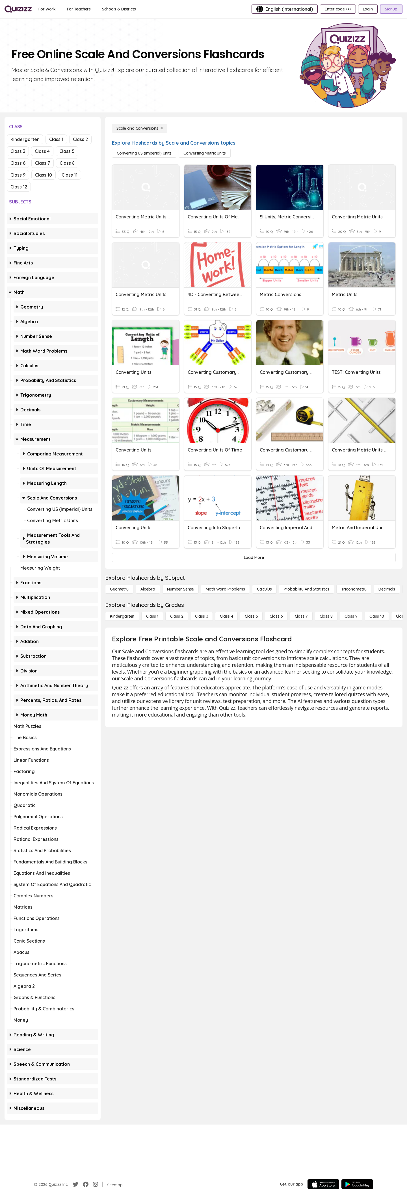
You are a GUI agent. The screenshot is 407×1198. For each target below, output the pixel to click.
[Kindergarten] (122, 616)
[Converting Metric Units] (205, 153)
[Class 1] (152, 616)
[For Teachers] (78, 9)
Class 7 (42, 163)
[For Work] (47, 9)
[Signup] (391, 9)
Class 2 (80, 139)
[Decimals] (387, 589)
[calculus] (264, 589)
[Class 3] (201, 616)
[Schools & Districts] (119, 9)
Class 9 (17, 175)
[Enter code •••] (338, 9)
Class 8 (67, 163)
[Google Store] (357, 1184)
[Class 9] (351, 616)
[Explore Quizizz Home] (18, 9)
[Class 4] (226, 616)
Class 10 (43, 175)
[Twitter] (75, 1184)
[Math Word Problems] (225, 589)
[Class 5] (251, 616)
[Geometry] (119, 589)
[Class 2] (176, 616)
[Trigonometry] (353, 589)
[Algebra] (148, 589)
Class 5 (67, 151)
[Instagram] (95, 1184)
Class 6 (17, 163)
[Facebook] (85, 1184)
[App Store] (323, 1184)
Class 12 (18, 187)
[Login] (368, 9)
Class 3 (17, 151)
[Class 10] (377, 616)
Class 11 (69, 175)
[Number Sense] (180, 589)
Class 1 (56, 139)
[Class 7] (301, 616)
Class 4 (42, 151)
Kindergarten (25, 139)
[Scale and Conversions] (139, 128)
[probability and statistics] (306, 589)
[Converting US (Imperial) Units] (144, 153)
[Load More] (254, 557)
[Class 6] (276, 616)
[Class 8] (326, 616)
